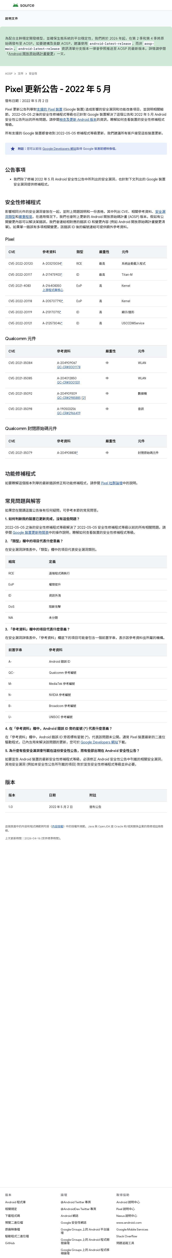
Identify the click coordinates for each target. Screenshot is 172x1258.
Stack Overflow (126, 1236)
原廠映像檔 (12, 1229)
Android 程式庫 (15, 1202)
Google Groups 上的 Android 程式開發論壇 (85, 1241)
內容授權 (57, 826)
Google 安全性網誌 (73, 1223)
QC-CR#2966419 (68, 413)
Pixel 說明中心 (125, 1209)
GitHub (10, 1243)
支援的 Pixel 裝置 (49, 109)
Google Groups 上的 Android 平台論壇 (85, 1231)
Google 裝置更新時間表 (31, 533)
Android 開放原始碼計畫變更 (30, 54)
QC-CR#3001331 (68, 382)
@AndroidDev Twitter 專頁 (78, 1209)
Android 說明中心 (128, 1202)
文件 (20, 73)
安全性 (33, 73)
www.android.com (129, 1223)
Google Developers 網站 (59, 149)
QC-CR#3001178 (68, 367)
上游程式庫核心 (52, 290)
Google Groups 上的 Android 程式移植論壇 (85, 1251)
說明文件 (11, 18)
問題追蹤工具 (125, 1243)
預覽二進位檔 (14, 1223)
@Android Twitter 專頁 (76, 1202)
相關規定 (11, 1209)
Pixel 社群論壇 (112, 483)
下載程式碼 (12, 1216)
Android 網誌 (69, 1216)
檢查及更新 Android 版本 (78, 120)
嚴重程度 (25, 217)
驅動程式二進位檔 (17, 1236)
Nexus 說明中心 (126, 1216)
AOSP (8, 73)
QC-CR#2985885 (69, 398)
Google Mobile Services (132, 1229)
